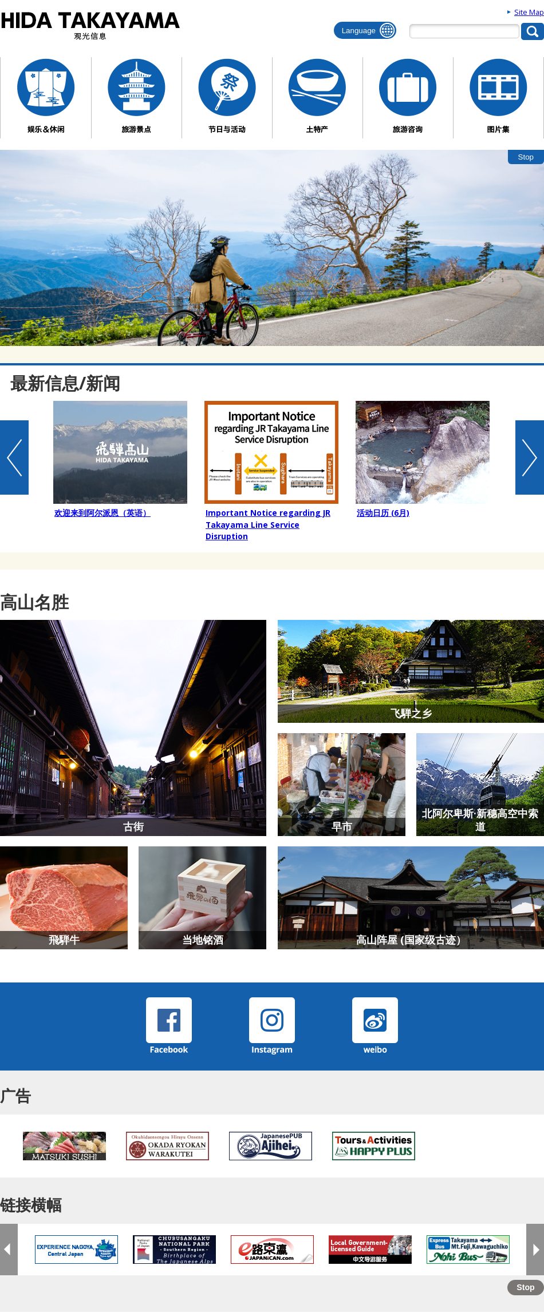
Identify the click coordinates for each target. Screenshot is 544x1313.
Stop (526, 157)
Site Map (529, 12)
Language (359, 30)
